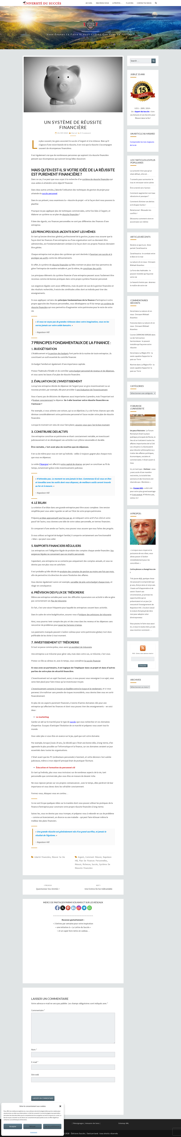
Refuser (32, 1126)
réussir (78, 864)
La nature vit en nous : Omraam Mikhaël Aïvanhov (141, 314)
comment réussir (93, 857)
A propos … (117, 3)
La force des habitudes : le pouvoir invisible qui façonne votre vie (141, 273)
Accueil (89, 3)
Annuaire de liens (92, 1123)
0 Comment (85, 133)
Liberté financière (42, 857)
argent (81, 857)
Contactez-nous (144, 3)
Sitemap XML (123, 1123)
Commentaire (38, 1010)
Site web (35, 1074)
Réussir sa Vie (58, 857)
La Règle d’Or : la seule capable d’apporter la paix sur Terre (141, 356)
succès (95, 864)
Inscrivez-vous (102, 3)
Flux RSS (129, 3)
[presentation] (49, 1090)
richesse (86, 864)
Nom (34, 1049)
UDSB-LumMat (73, 958)
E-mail (34, 1062)
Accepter (12, 1126)
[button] (60, 1106)
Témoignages (78, 1123)
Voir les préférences (52, 1126)
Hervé (74, 133)
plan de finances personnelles (93, 860)
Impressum (33, 1132)
